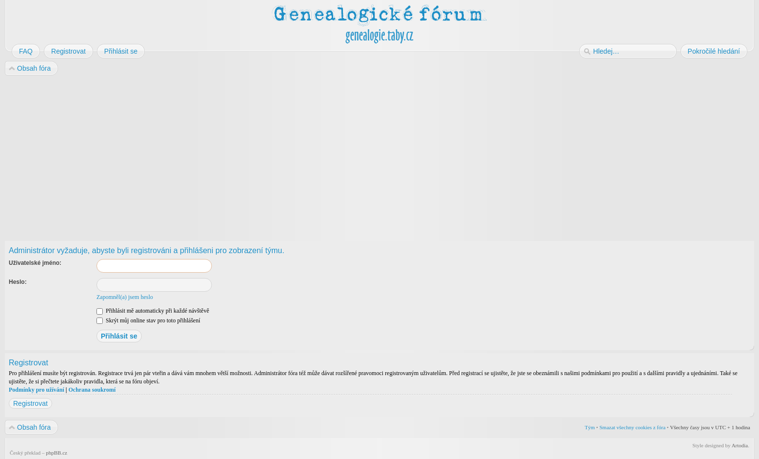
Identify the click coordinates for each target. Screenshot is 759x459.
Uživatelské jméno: (35, 262)
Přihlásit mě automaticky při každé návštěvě (152, 310)
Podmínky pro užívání (36, 389)
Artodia (740, 445)
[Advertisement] (298, 155)
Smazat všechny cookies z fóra (632, 427)
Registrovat (30, 403)
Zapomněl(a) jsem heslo (124, 297)
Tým (590, 427)
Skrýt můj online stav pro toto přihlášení (148, 320)
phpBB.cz (56, 453)
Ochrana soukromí (91, 389)
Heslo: (18, 282)
